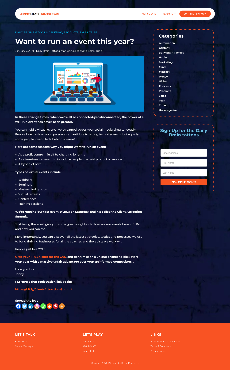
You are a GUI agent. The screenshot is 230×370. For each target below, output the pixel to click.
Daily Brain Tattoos (30, 32)
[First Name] (184, 163)
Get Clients (149, 14)
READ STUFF (169, 14)
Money (163, 76)
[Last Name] (184, 172)
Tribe (93, 32)
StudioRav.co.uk (130, 363)
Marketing (54, 32)
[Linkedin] (31, 306)
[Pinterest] (55, 306)
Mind (162, 67)
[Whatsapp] (43, 306)
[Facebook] (18, 306)
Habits (163, 57)
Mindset (164, 71)
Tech (162, 100)
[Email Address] (184, 153)
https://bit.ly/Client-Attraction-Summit (44, 289)
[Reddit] (49, 306)
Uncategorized (169, 110)
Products (71, 32)
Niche (163, 81)
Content (164, 47)
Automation (167, 43)
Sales (84, 32)
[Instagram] (37, 306)
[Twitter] (24, 306)
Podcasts (165, 86)
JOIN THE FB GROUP (195, 14)
